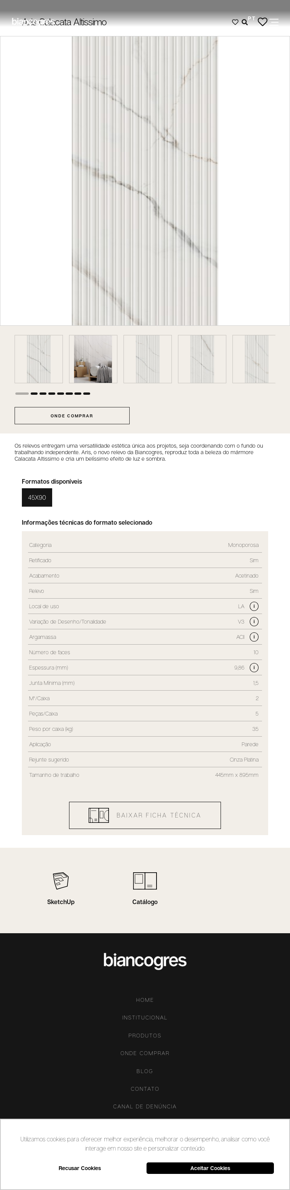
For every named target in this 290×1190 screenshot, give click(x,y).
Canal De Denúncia (145, 1106)
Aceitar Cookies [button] (210, 1168)
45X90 (37, 497)
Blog (145, 1071)
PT (252, 18)
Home (145, 1000)
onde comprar (72, 415)
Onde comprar (145, 1053)
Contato (145, 1089)
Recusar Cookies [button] (80, 1168)
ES (252, 29)
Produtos (145, 1035)
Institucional (145, 1017)
